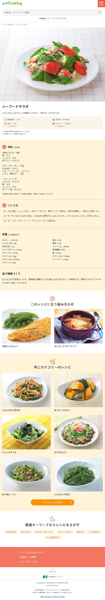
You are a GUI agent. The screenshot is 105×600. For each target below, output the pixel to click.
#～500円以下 (53, 537)
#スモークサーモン (44, 531)
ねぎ (65, 18)
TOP (3, 24)
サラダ (59, 18)
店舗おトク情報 (28, 557)
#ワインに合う (64, 531)
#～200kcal (94, 531)
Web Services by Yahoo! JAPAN (52, 596)
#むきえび (25, 531)
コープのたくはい (29, 561)
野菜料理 (10, 24)
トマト (53, 18)
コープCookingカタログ (32, 552)
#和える (80, 531)
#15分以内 (11, 531)
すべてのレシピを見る (52, 502)
